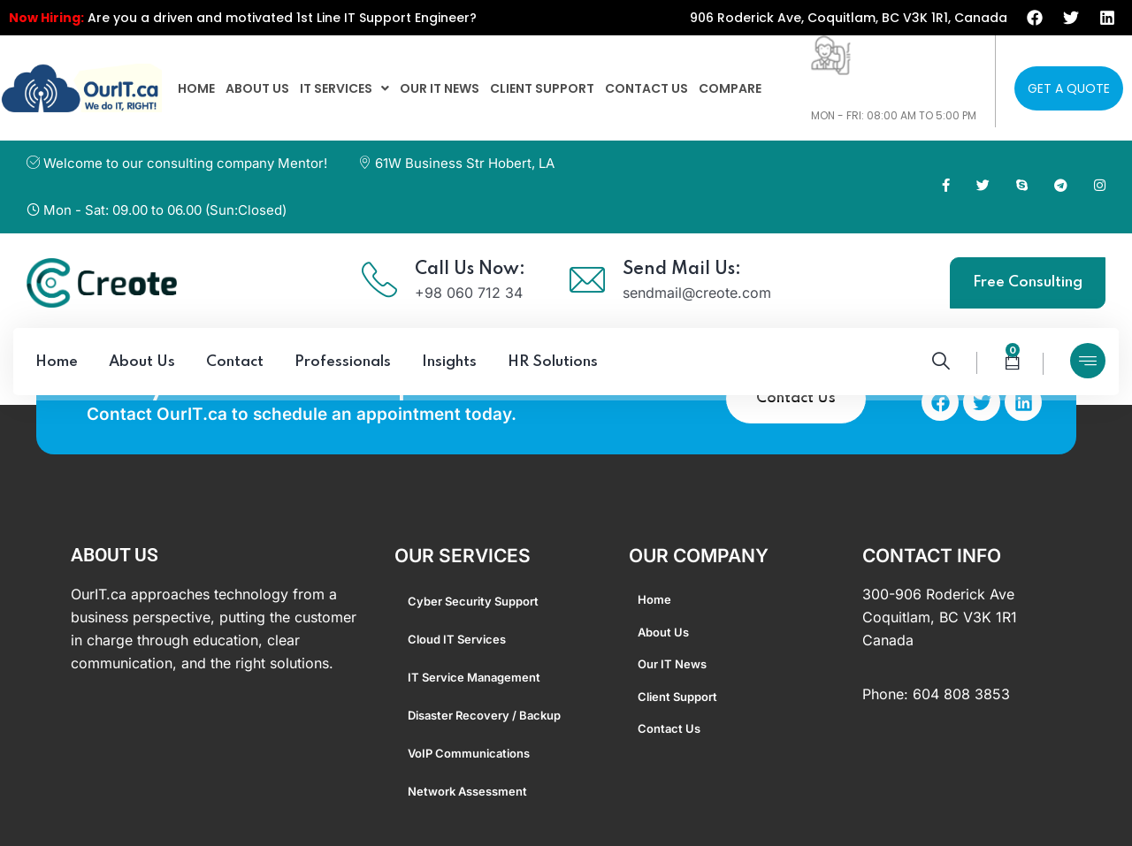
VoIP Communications (469, 753)
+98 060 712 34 (469, 292)
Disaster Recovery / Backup (484, 715)
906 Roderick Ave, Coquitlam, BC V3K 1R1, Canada (848, 18)
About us (257, 88)
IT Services (344, 88)
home (196, 88)
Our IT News (439, 88)
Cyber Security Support (473, 601)
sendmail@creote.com (697, 292)
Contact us (646, 88)
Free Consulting (1027, 282)
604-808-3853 (866, 97)
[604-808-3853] (831, 55)
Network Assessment (467, 791)
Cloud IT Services (457, 639)
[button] (344, 88)
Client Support (542, 88)
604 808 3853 (961, 694)
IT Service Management (474, 677)
